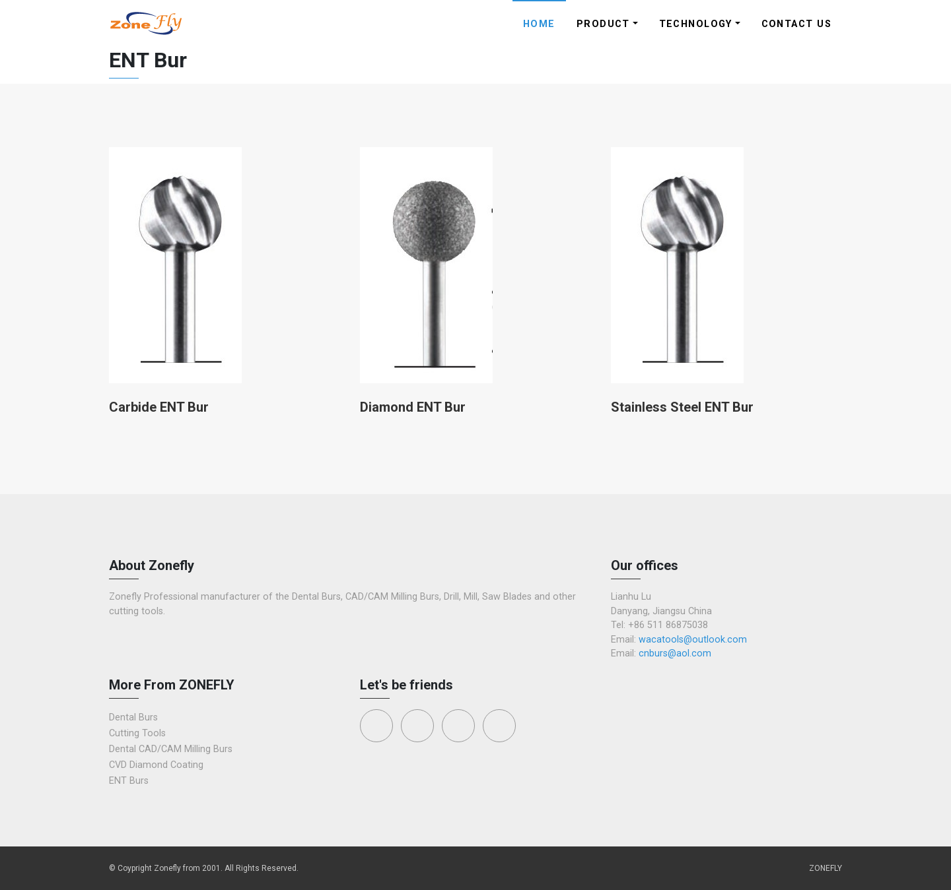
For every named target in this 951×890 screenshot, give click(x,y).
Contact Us (796, 24)
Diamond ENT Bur (413, 407)
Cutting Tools (137, 733)
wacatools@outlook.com (693, 639)
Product (603, 24)
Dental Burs (133, 717)
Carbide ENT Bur (159, 407)
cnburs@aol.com (675, 653)
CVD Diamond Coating (156, 765)
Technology (695, 24)
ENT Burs (129, 780)
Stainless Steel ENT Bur (682, 407)
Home (539, 24)
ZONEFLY (825, 868)
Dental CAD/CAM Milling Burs (170, 749)
